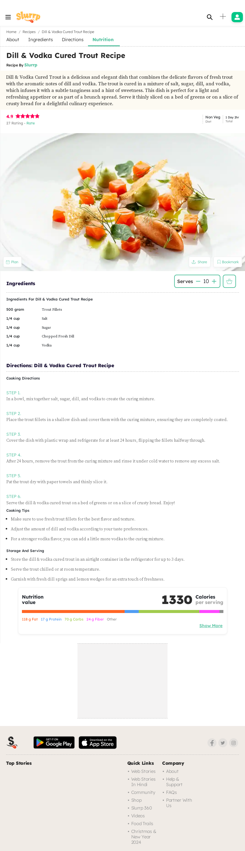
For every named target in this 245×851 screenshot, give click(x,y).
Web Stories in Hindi (143, 781)
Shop (136, 800)
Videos (138, 816)
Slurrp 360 (141, 808)
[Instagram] (233, 742)
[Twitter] (222, 742)
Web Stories (143, 771)
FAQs (171, 792)
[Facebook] (211, 742)
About (172, 771)
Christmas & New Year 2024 (143, 836)
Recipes (29, 31)
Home (11, 31)
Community (143, 792)
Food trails (142, 823)
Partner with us (179, 802)
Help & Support (174, 781)
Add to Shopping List (229, 281)
